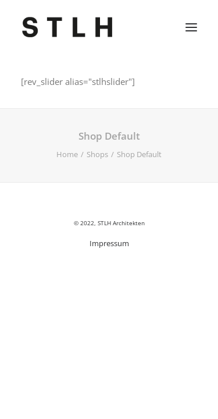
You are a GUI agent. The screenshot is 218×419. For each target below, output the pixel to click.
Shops (97, 154)
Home (67, 154)
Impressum (109, 243)
